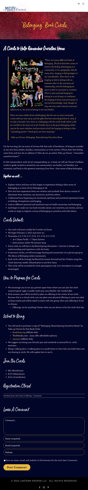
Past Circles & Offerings (24, 396)
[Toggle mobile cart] (79, 4)
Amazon (16, 339)
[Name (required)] (44, 438)
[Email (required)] (44, 445)
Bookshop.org (19, 332)
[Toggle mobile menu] (83, 4)
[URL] (44, 452)
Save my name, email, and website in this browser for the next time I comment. (42, 460)
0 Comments (37, 396)
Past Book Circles (9, 396)
